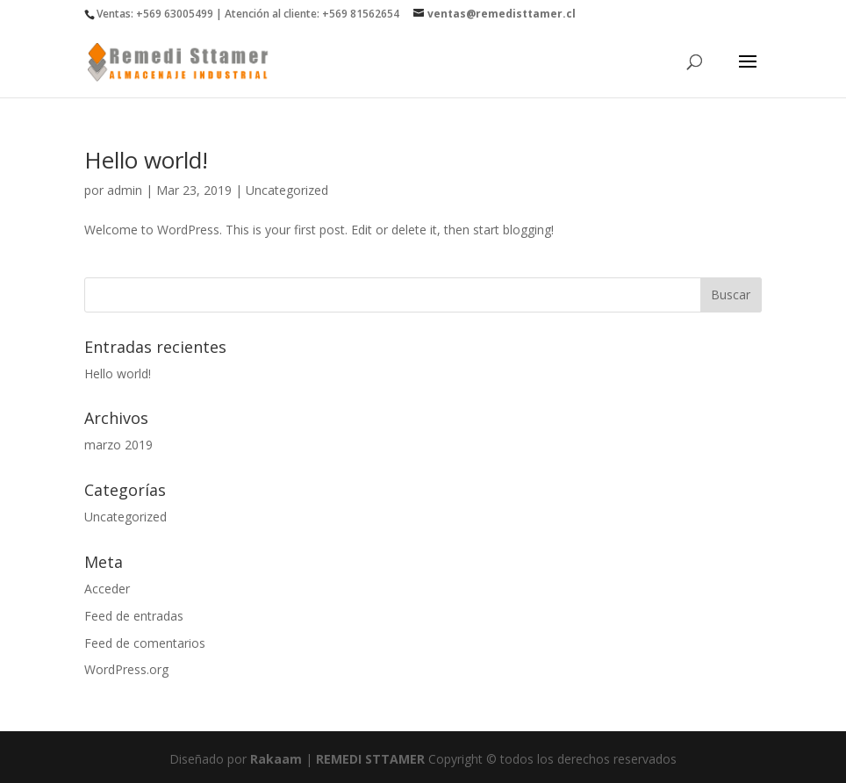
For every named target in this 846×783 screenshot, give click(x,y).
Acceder (107, 588)
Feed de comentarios (144, 643)
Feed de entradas (133, 615)
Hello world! (146, 160)
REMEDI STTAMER (372, 759)
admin (124, 190)
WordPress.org (126, 669)
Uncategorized (287, 190)
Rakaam (276, 759)
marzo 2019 (118, 444)
